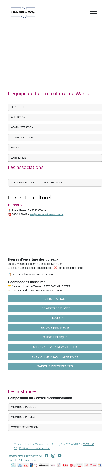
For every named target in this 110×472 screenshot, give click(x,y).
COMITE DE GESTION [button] (24, 427)
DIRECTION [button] (18, 107)
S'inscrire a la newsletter (55, 347)
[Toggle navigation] (93, 12)
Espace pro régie (55, 327)
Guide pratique (55, 337)
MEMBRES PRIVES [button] (23, 416)
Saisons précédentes (55, 366)
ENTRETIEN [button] (18, 157)
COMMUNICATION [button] (22, 137)
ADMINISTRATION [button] (22, 127)
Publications (54, 318)
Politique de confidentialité (34, 448)
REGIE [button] (15, 147)
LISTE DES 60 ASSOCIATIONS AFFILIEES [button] (36, 182)
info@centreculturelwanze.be (46, 214)
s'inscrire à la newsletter (22, 460)
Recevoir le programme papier (55, 356)
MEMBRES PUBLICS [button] (23, 406)
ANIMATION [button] (18, 117)
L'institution (55, 298)
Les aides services (55, 308)
